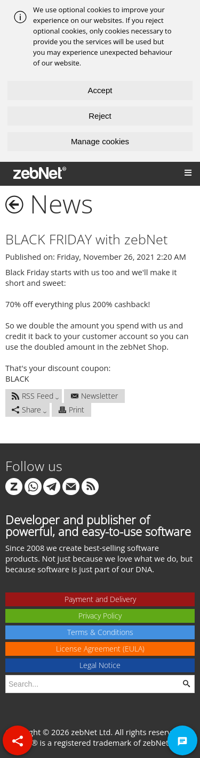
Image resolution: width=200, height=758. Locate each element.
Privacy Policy (100, 616)
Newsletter (94, 396)
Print (71, 410)
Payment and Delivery (100, 599)
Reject (100, 115)
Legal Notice (100, 665)
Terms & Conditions (100, 632)
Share (26, 410)
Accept (100, 90)
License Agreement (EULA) (100, 649)
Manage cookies (100, 141)
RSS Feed (32, 396)
